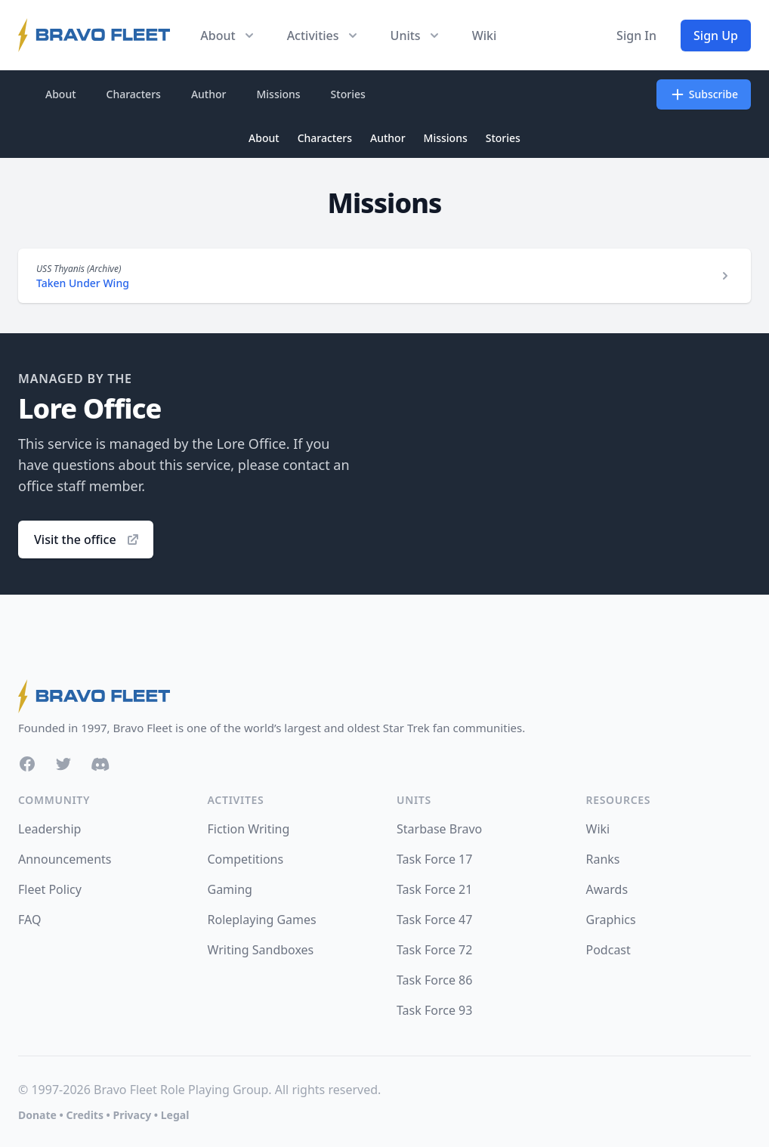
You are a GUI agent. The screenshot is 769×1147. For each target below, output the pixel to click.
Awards (607, 889)
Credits (84, 1115)
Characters (134, 94)
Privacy (132, 1115)
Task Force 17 (434, 859)
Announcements (64, 859)
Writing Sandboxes (261, 949)
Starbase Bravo (439, 829)
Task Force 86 (434, 980)
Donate (37, 1115)
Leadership (49, 829)
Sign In (636, 35)
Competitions (246, 859)
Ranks (603, 859)
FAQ (29, 919)
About (60, 94)
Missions (278, 94)
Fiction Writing (249, 829)
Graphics (611, 919)
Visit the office (87, 539)
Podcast (608, 949)
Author (209, 94)
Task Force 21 (434, 889)
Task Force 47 (434, 919)
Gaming (230, 889)
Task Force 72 (434, 949)
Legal (175, 1115)
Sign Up (715, 35)
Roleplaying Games (262, 919)
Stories (348, 94)
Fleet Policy (50, 889)
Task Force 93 (434, 1010)
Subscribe (703, 94)
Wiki (484, 35)
